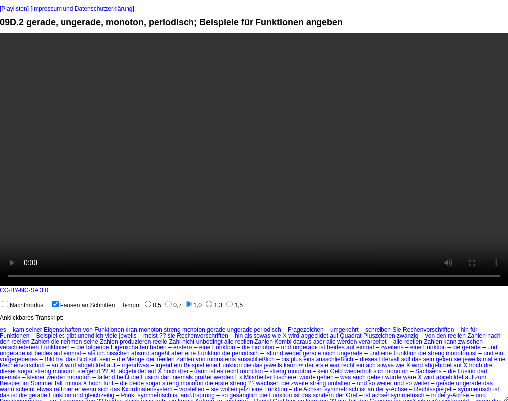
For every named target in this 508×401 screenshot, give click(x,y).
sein (104, 359)
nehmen (71, 341)
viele (111, 335)
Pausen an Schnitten (83, 305)
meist (150, 335)
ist (322, 347)
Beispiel (46, 335)
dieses (368, 359)
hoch (95, 383)
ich (101, 353)
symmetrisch (341, 389)
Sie (396, 329)
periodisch (267, 329)
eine (205, 347)
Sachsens (428, 371)
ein (499, 353)
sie (171, 335)
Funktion (223, 347)
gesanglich (243, 395)
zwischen (470, 341)
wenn (89, 389)
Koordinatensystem (147, 389)
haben (158, 347)
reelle (160, 341)
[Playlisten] (14, 8)
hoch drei (481, 365)
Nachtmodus (22, 305)
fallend (106, 377)
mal (487, 359)
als (248, 335)
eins (230, 359)
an (54, 365)
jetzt (244, 389)
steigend (88, 371)
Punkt (128, 395)
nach (493, 335)
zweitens (392, 347)
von (87, 329)
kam (18, 329)
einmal (365, 347)
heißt (123, 377)
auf (334, 335)
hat (60, 359)
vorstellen (191, 389)
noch (329, 353)
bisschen (117, 353)
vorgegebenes (19, 359)
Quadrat (350, 335)
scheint (25, 389)
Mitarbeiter (258, 377)
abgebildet (314, 335)
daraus (302, 341)
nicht (188, 341)
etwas (44, 389)
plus (296, 359)
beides (335, 347)
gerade (216, 329)
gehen (325, 377)
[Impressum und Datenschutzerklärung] (82, 8)
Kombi (282, 341)
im (25, 383)
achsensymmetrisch (398, 395)
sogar (25, 371)
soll (93, 359)
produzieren (135, 341)
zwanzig (407, 335)
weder (293, 353)
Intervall (389, 359)
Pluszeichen (379, 335)
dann (201, 371)
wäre (409, 377)
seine (91, 341)
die (55, 341)
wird (293, 335)
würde (307, 377)
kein (323, 371)
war (334, 365)
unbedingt (209, 341)
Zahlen (476, 335)
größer (203, 377)
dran (131, 329)
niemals (10, 377)
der (150, 359)
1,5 (234, 305)
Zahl (174, 341)
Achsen (313, 389)
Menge (136, 359)
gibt (71, 335)
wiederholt (358, 371)
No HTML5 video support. (254, 159)
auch (359, 377)
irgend (164, 365)
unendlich (90, 335)
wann (7, 389)
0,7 (173, 305)
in (433, 395)
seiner (34, 329)
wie (276, 335)
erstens (182, 347)
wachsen (268, 383)
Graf (351, 395)
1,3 (214, 305)
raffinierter (67, 389)
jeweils (128, 335)
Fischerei (285, 377)
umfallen (339, 383)
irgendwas (135, 365)
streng (172, 329)
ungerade (240, 329)
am (185, 395)
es (3, 329)
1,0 (194, 305)
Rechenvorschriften (428, 329)
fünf (108, 383)
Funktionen (109, 329)
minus (215, 359)
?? (162, 335)
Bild (49, 359)
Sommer (41, 383)
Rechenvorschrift (22, 365)
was (345, 377)
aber (319, 341)
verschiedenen (19, 347)
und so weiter (374, 383)
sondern (323, 395)
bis (285, 359)
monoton (150, 329)
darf (482, 371)
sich (378, 371)
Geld (336, 371)
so (224, 395)
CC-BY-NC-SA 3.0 (24, 290)
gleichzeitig (99, 395)
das (70, 359)
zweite (299, 383)
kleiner (36, 377)
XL (113, 371)
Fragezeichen (306, 329)
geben (444, 359)
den (441, 335)
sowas (262, 335)
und (286, 347)
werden (347, 341)
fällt (59, 383)
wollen (228, 389)
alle (229, 341)
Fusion (467, 371)
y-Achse (396, 389)
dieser (8, 371)
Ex (238, 377)
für (473, 329)
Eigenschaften (62, 329)
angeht (160, 353)
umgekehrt (344, 329)
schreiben (378, 329)
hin (465, 329)
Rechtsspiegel (432, 389)
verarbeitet (373, 341)
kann (450, 341)
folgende (97, 347)
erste (321, 365)
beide (136, 383)
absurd (140, 353)
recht (348, 365)
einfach (366, 365)
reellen (457, 335)
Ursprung (202, 395)
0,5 (153, 305)
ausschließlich (256, 359)
